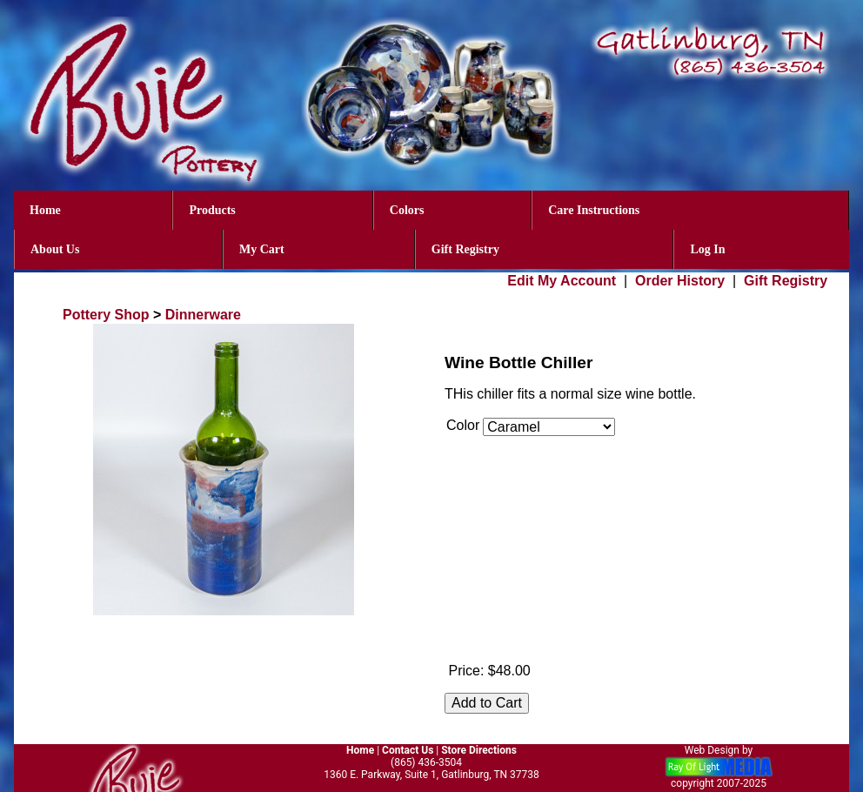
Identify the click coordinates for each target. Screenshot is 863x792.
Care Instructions (593, 210)
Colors (407, 210)
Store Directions (479, 750)
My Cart (261, 249)
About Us (54, 249)
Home (45, 210)
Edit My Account (561, 280)
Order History (680, 280)
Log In (707, 249)
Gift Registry (465, 249)
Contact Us (407, 750)
